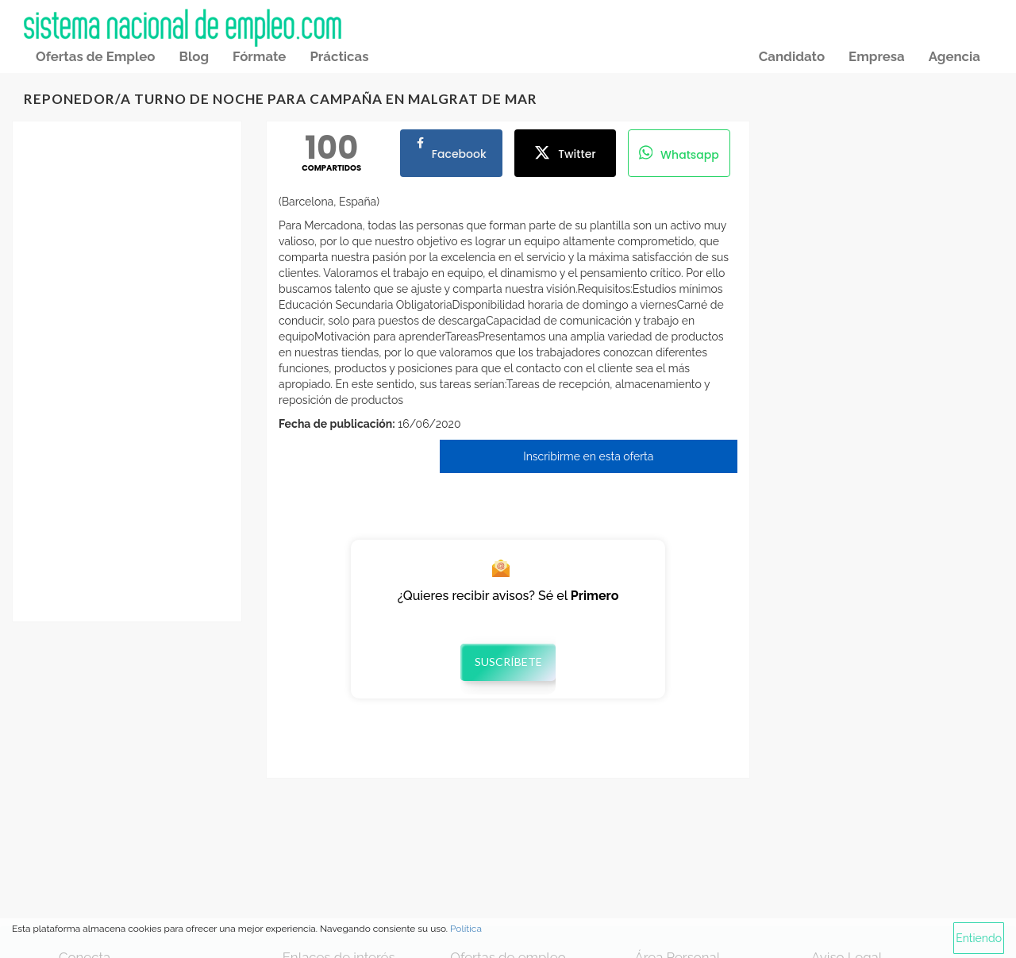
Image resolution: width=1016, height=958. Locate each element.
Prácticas (339, 56)
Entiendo (979, 938)
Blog (194, 56)
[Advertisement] (127, 371)
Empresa (877, 56)
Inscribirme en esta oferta (588, 456)
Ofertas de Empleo (95, 56)
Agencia (954, 56)
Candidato (792, 56)
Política (466, 928)
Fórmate (259, 56)
